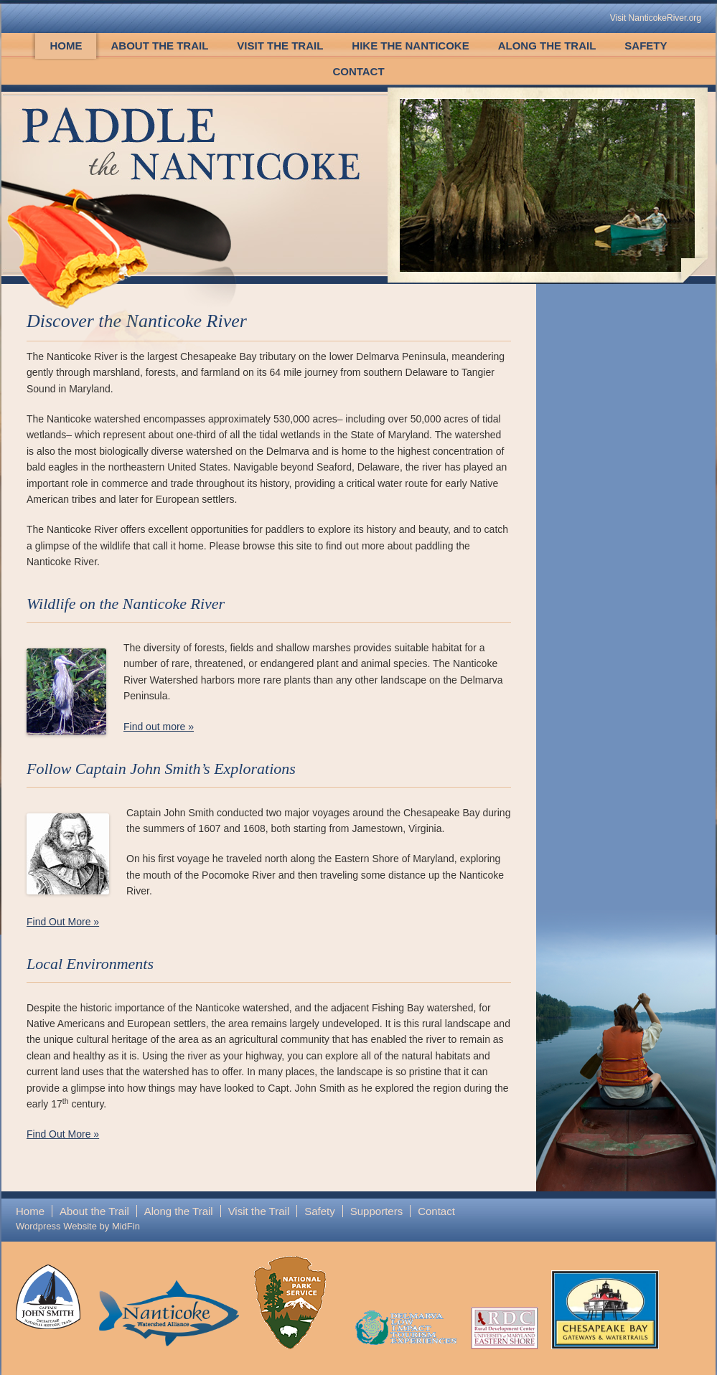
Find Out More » (63, 921)
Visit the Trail (280, 45)
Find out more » (158, 726)
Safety (645, 45)
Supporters (376, 1211)
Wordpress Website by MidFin (78, 1226)
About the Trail (159, 45)
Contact (358, 71)
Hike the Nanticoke (410, 45)
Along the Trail (547, 45)
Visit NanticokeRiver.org (655, 18)
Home (66, 45)
